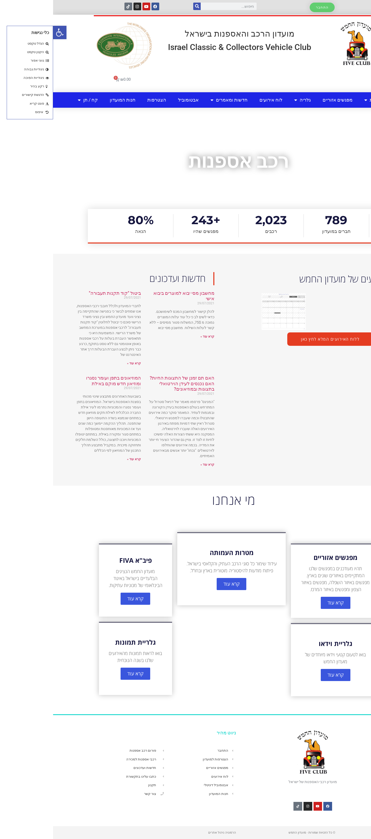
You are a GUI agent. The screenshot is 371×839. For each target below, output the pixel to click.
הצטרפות (103, 100)
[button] (6, 32)
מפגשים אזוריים (284, 100)
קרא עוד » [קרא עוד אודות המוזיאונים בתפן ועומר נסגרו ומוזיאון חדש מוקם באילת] (81, 459)
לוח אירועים (217, 100)
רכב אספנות (185, 161)
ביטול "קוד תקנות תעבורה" (62, 293)
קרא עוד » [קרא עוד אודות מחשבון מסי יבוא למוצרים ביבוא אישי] (154, 336)
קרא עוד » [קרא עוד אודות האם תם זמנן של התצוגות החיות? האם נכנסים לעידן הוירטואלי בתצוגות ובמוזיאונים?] (154, 464)
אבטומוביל (135, 100)
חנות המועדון (69, 100)
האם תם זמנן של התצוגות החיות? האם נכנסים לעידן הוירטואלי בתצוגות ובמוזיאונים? (129, 383)
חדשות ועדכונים (259, 278)
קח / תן (35, 100)
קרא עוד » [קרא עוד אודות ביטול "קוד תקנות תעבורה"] (81, 363)
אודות (319, 100)
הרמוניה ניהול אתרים (169, 832)
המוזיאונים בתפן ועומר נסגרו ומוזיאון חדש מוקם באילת (60, 380)
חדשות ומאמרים (176, 100)
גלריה (249, 100)
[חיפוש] (144, 6)
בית (343, 100)
